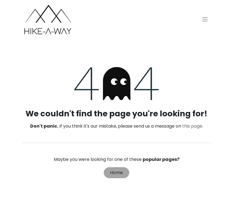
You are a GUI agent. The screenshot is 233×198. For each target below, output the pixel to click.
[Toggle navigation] (205, 19)
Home (116, 172)
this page (192, 126)
